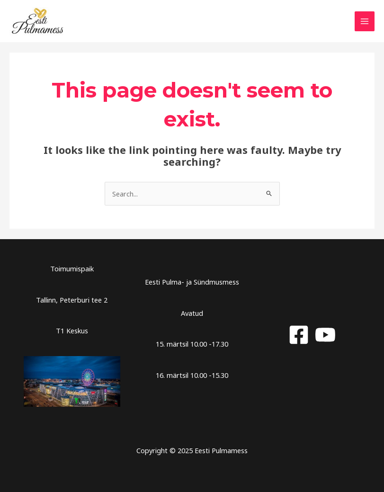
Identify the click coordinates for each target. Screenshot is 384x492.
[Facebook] (298, 334)
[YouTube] (325, 334)
